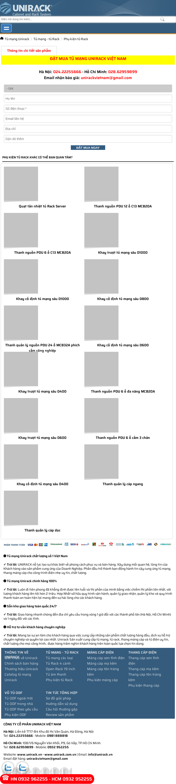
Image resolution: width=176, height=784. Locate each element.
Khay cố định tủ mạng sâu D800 (123, 299)
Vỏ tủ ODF (13, 693)
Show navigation (6, 28)
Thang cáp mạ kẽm (143, 669)
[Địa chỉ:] (88, 129)
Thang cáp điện (142, 652)
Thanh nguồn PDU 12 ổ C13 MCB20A (123, 206)
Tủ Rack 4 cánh (58, 663)
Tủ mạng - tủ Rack (46, 38)
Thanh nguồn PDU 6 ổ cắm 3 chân (123, 437)
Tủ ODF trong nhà (19, 704)
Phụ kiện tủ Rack (76, 38)
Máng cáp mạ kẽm (102, 663)
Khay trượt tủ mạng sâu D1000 (123, 252)
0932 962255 (33, 779)
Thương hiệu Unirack (21, 669)
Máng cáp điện (100, 652)
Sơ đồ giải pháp (58, 698)
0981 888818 (57, 735)
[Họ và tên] (88, 98)
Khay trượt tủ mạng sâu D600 (42, 437)
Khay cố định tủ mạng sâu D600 (123, 345)
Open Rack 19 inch (60, 669)
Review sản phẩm (60, 715)
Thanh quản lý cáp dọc (42, 530)
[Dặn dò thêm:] (88, 139)
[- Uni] (88, 88)
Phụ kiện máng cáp (102, 680)
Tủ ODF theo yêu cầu (21, 709)
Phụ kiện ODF (15, 715)
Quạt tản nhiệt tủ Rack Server (42, 206)
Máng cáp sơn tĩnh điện (106, 658)
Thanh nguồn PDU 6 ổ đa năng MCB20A (123, 391)
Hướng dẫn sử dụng (61, 704)
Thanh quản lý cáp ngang (123, 484)
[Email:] (88, 119)
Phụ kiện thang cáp (143, 685)
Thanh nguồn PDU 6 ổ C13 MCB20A (42, 252)
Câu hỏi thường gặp (61, 709)
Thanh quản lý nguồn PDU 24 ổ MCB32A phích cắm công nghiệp (42, 347)
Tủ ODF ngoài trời (19, 698)
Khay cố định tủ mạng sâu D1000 (42, 299)
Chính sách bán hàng (21, 663)
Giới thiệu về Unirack (21, 658)
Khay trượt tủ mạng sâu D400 (42, 391)
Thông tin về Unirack (16, 655)
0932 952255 (58, 747)
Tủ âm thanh (56, 674)
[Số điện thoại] (88, 109)
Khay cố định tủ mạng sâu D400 (42, 484)
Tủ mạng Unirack (17, 38)
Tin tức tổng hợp (61, 693)
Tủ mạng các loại (59, 658)
